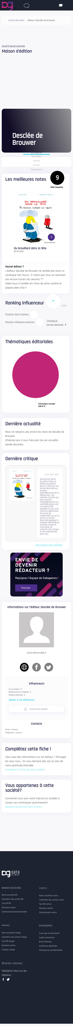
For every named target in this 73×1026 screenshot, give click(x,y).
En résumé (36, 153)
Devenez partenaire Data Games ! (24, 807)
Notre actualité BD (9, 895)
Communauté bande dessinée (14, 912)
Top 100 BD (6, 903)
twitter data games (8, 980)
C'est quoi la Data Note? (49, 933)
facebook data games (4, 980)
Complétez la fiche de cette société (25, 770)
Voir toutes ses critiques (49, 545)
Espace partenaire (46, 938)
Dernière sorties (8, 908)
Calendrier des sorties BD (12, 899)
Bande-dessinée (11, 888)
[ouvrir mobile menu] (61, 5)
